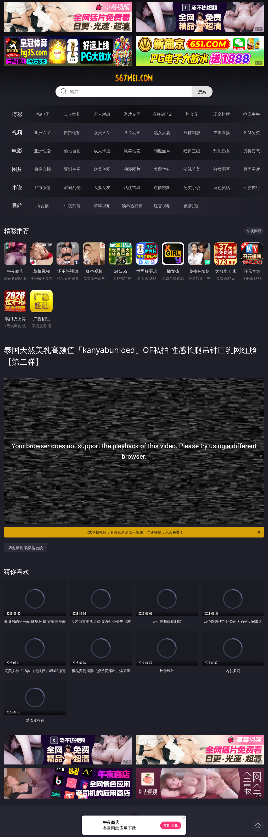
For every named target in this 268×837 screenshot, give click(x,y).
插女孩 (42, 206)
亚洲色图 (72, 169)
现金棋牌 (221, 114)
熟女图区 (221, 169)
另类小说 (191, 187)
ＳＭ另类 (251, 132)
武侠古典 (132, 187)
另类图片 (251, 169)
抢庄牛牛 (251, 114)
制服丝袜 (162, 151)
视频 (17, 132)
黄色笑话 (221, 187)
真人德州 (72, 114)
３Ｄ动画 (132, 132)
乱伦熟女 (221, 151)
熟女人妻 (162, 132)
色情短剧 (191, 206)
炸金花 (192, 114)
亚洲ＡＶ (42, 132)
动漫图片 (132, 169)
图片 (17, 169)
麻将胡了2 (161, 114)
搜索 (202, 92)
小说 (17, 187)
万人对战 (102, 114)
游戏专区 (132, 114)
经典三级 (191, 151)
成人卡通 (102, 151)
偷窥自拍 (42, 169)
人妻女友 (102, 187)
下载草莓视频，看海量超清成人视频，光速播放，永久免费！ (173, 532)
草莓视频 (102, 206)
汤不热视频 (132, 206)
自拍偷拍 (72, 132)
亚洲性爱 (42, 151)
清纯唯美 (191, 169)
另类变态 (251, 151)
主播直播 (221, 132)
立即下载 (170, 825)
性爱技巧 (251, 187)
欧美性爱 (132, 151)
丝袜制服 (191, 132)
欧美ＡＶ (102, 132)
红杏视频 (162, 206)
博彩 (17, 114)
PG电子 (42, 114)
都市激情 (42, 187)
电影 (17, 150)
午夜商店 (72, 206)
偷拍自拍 (72, 151)
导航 (17, 205)
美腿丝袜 (162, 169)
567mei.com (134, 78)
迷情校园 (162, 187)
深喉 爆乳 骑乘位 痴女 (25, 547)
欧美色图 (102, 169)
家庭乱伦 (72, 187)
